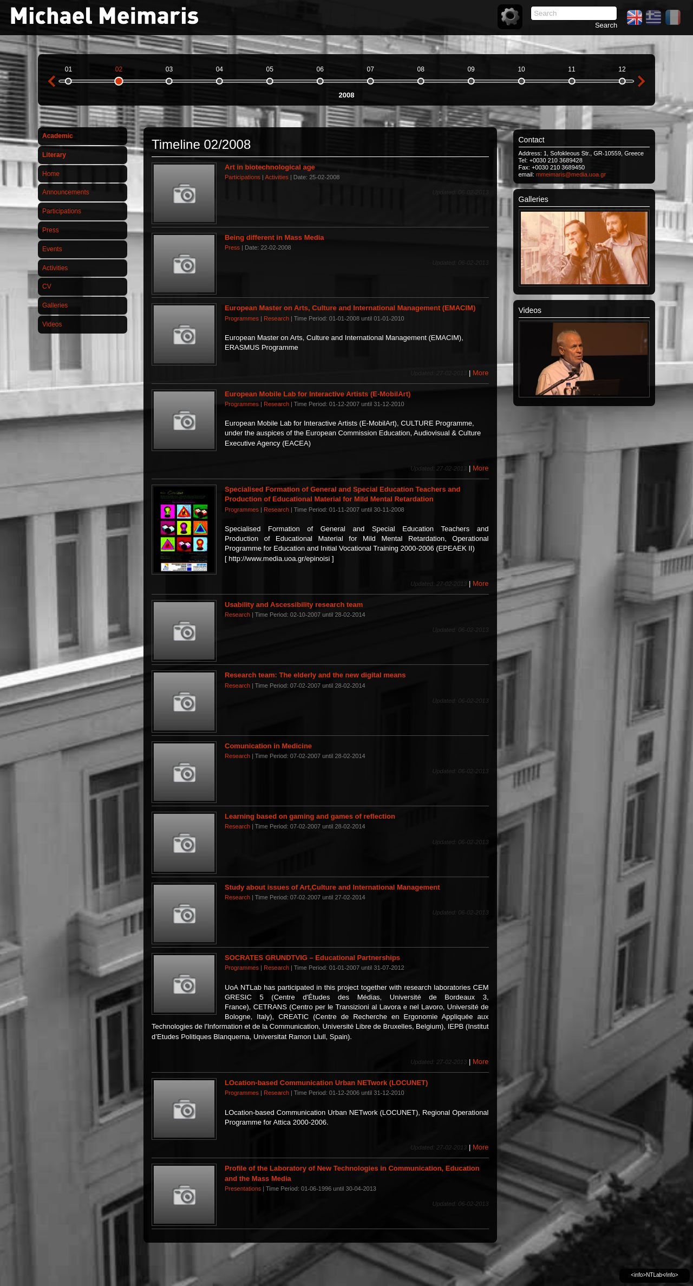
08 (420, 69)
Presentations (243, 1188)
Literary (54, 155)
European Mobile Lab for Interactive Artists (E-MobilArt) (317, 394)
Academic (57, 136)
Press (50, 230)
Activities (55, 268)
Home (51, 174)
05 (269, 69)
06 (320, 69)
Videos (52, 324)
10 (521, 69)
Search (606, 25)
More (481, 373)
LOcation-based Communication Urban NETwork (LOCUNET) (326, 1083)
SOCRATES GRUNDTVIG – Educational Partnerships (312, 958)
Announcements (65, 192)
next (641, 81)
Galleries (55, 305)
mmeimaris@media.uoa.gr (571, 174)
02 (118, 69)
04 (219, 69)
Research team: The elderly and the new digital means (315, 675)
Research (276, 318)
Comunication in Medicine (268, 746)
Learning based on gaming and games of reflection (310, 816)
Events (52, 249)
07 (370, 69)
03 (169, 69)
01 (68, 69)
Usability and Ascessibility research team (294, 604)
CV (46, 286)
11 (571, 69)
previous (51, 81)
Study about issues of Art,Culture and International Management (332, 887)
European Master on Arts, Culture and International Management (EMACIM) (350, 308)
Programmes (242, 318)
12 (621, 69)
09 (470, 69)
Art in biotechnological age (270, 167)
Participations (61, 211)
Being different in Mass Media (274, 237)
